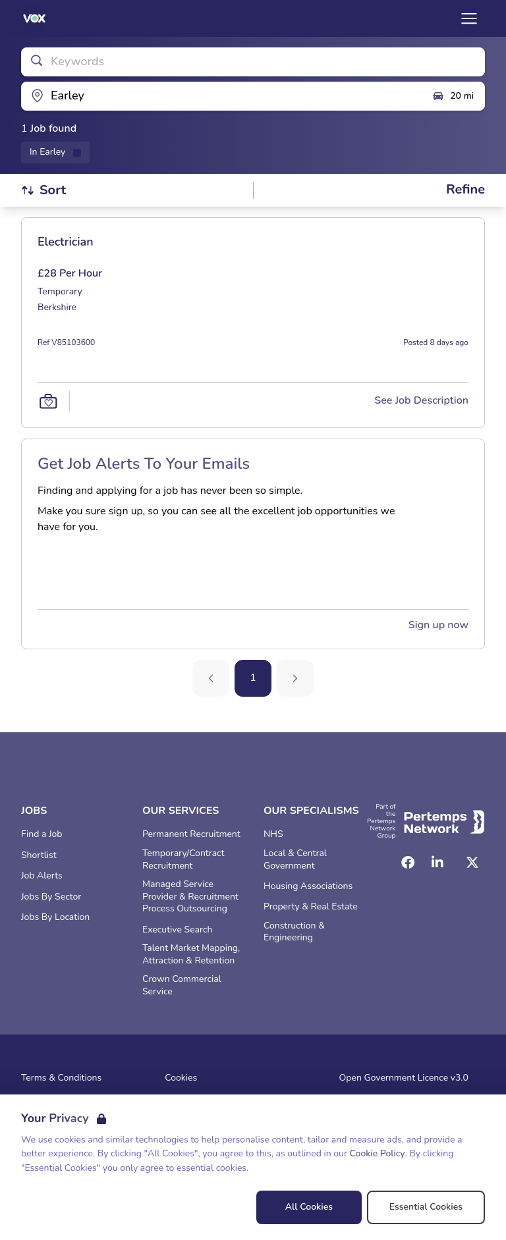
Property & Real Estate (311, 907)
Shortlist (39, 855)
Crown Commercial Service (181, 985)
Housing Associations (308, 886)
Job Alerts (42, 876)
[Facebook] (407, 862)
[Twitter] (472, 862)
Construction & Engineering (294, 932)
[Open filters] (465, 190)
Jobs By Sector (51, 897)
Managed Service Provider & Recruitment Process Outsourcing (190, 896)
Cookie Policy (377, 1153)
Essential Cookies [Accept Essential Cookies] (426, 1206)
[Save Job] (48, 401)
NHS (273, 834)
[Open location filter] (221, 96)
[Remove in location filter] (55, 152)
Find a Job (41, 834)
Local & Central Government (295, 860)
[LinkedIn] (437, 862)
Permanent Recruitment (191, 834)
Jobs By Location (55, 917)
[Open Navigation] (469, 18)
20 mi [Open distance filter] (453, 96)
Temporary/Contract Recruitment (183, 860)
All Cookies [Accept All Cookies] (309, 1206)
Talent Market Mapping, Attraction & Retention (191, 954)
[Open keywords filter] (253, 62)
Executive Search (177, 930)
